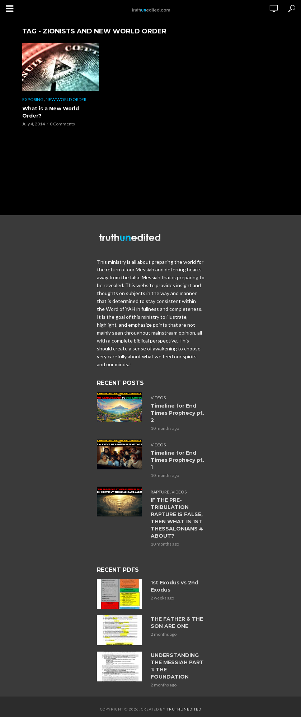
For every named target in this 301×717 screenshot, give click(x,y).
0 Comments (62, 124)
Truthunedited (184, 709)
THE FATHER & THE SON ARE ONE (177, 622)
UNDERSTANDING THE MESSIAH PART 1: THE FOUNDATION (177, 666)
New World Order (66, 99)
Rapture (160, 492)
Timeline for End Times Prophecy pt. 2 (177, 413)
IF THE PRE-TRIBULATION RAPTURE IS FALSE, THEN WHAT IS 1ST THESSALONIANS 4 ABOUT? (177, 518)
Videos (158, 397)
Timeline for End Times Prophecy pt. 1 (177, 460)
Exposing (32, 99)
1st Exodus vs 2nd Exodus (174, 586)
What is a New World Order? (50, 112)
